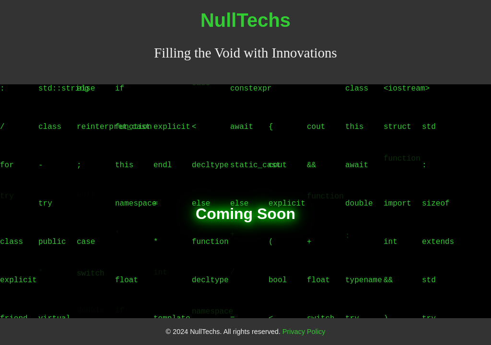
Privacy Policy (304, 331)
